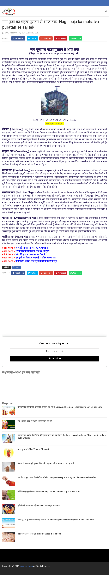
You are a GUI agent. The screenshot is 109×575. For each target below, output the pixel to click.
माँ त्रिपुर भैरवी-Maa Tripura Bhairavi (33, 449)
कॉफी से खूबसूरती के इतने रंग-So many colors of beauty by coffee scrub (49, 491)
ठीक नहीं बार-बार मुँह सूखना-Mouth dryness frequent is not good (46, 463)
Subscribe (54, 358)
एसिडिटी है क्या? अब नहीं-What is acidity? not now (39, 505)
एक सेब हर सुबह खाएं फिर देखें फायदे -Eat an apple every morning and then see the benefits (57, 477)
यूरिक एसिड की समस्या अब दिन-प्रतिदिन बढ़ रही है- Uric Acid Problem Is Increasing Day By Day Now (60, 407)
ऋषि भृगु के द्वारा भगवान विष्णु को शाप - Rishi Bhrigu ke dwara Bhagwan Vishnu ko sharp (56, 519)
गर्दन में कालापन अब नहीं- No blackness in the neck (39, 534)
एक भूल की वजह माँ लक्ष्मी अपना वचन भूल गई (35, 421)
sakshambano (26, 566)
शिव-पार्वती (16, 267)
